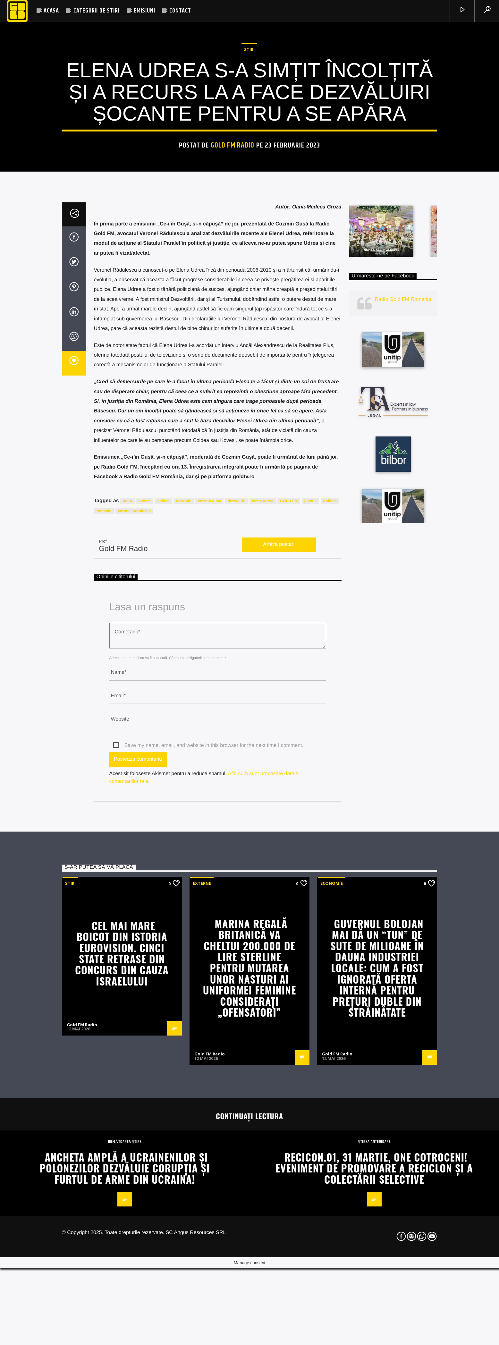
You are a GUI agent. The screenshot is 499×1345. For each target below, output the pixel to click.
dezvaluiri (236, 801)
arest (127, 801)
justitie (310, 801)
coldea (163, 801)
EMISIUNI (144, 10)
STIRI (249, 187)
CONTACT (180, 10)
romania (104, 811)
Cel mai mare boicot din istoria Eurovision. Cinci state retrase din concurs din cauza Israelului (122, 1253)
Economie (331, 1183)
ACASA (51, 10)
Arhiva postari (279, 844)
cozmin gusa (209, 801)
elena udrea (263, 801)
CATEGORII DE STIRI (96, 10)
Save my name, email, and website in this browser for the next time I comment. (213, 1045)
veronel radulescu (134, 811)
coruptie (183, 801)
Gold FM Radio (233, 282)
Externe (202, 1183)
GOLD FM (289, 801)
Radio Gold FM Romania (403, 599)
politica (330, 801)
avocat (145, 801)
